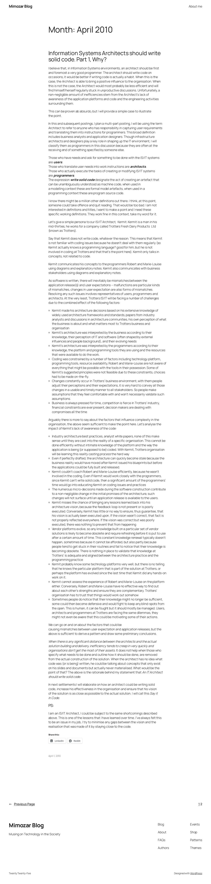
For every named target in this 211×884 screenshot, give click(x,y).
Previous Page (22, 804)
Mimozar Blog (20, 6)
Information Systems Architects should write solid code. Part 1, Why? (104, 56)
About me (195, 6)
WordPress (196, 873)
